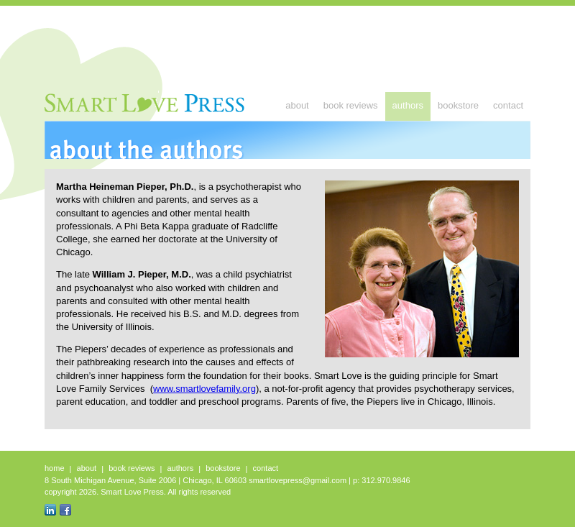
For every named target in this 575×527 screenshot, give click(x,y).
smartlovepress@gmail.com (297, 480)
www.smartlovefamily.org (204, 388)
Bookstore (458, 105)
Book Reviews (350, 105)
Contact (508, 105)
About (297, 105)
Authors (407, 105)
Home (55, 468)
